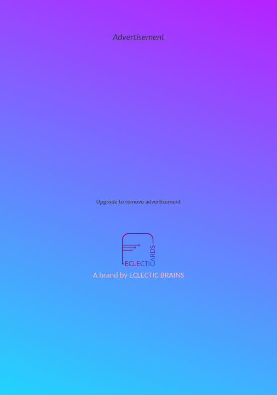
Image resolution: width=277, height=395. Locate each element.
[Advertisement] (138, 121)
